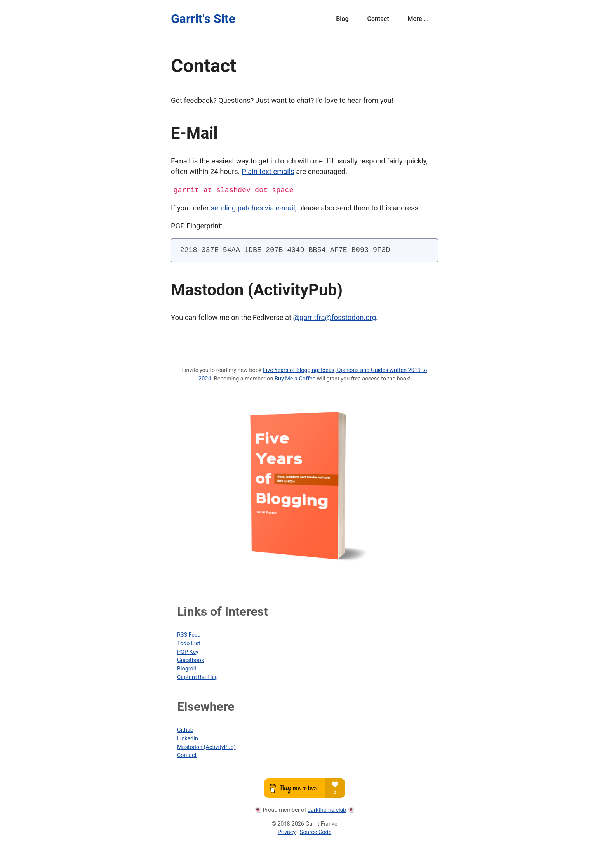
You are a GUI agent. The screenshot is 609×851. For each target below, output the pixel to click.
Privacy (287, 831)
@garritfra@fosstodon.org (334, 317)
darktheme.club (327, 809)
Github (185, 729)
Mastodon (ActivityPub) (206, 746)
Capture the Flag (197, 677)
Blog (342, 19)
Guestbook (190, 659)
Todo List (188, 643)
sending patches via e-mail (253, 207)
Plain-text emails (268, 171)
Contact (378, 19)
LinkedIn (187, 738)
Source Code (315, 831)
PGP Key (187, 651)
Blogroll (186, 668)
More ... (418, 19)
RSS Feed (189, 634)
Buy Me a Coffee (295, 378)
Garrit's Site (203, 18)
